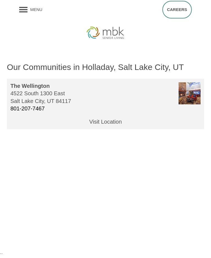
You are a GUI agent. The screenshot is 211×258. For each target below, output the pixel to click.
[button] (177, 9)
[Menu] (30, 9)
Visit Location (105, 122)
